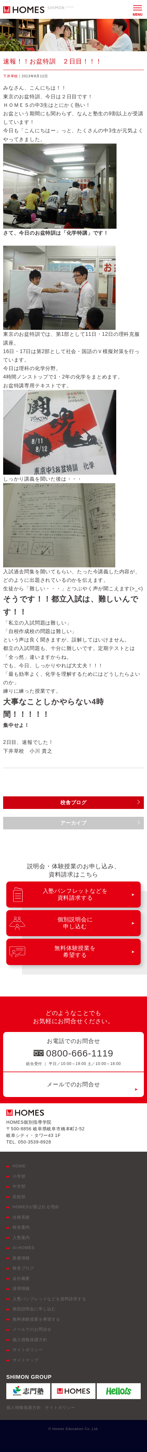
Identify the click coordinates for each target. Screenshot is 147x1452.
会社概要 (21, 1278)
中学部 (19, 1186)
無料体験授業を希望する (36, 1319)
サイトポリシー (28, 1349)
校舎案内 (21, 1227)
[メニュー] (137, 9)
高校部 (19, 1196)
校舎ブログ (23, 1268)
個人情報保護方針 (30, 1339)
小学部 (19, 1176)
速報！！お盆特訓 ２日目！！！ (52, 61)
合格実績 (21, 1217)
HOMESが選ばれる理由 (36, 1206)
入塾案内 (21, 1237)
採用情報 (21, 1288)
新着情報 (21, 1258)
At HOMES (24, 1247)
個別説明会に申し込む (34, 1309)
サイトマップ (26, 1360)
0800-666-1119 (79, 1053)
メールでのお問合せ (73, 1084)
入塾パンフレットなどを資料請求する (49, 1298)
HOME (19, 1166)
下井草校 (10, 76)
